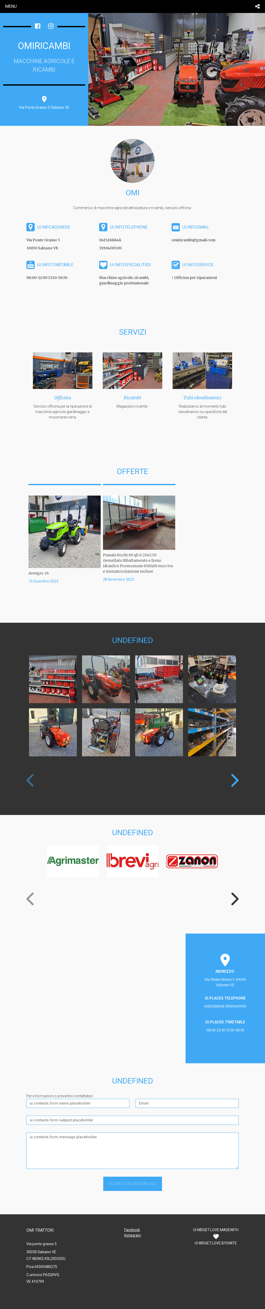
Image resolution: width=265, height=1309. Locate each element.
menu (11, 6)
